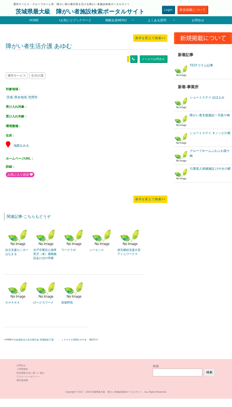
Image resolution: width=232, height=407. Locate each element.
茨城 (10, 97)
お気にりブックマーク (75, 20)
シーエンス (96, 249)
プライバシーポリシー (28, 376)
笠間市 (33, 97)
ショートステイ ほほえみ (207, 97)
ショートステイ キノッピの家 (210, 133)
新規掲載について (192, 9)
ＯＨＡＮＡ (12, 302)
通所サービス (17, 75)
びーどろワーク (43, 302)
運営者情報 (22, 380)
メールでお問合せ (153, 59)
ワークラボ (68, 249)
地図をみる (17, 145)
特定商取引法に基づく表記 (30, 373)
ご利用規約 (22, 369)
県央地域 (20, 97)
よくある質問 (157, 20)
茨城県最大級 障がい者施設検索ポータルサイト (80, 11)
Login (168, 9)
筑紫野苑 (67, 302)
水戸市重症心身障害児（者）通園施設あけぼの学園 (44, 254)
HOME (34, 20)
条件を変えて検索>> (150, 38)
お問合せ (198, 20)
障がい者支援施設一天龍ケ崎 (210, 115)
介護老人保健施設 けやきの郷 (210, 168)
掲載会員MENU (116, 20)
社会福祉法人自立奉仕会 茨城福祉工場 (34, 339)
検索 (156, 366)
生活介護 (37, 75)
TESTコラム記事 (201, 65)
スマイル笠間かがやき (75, 339)
